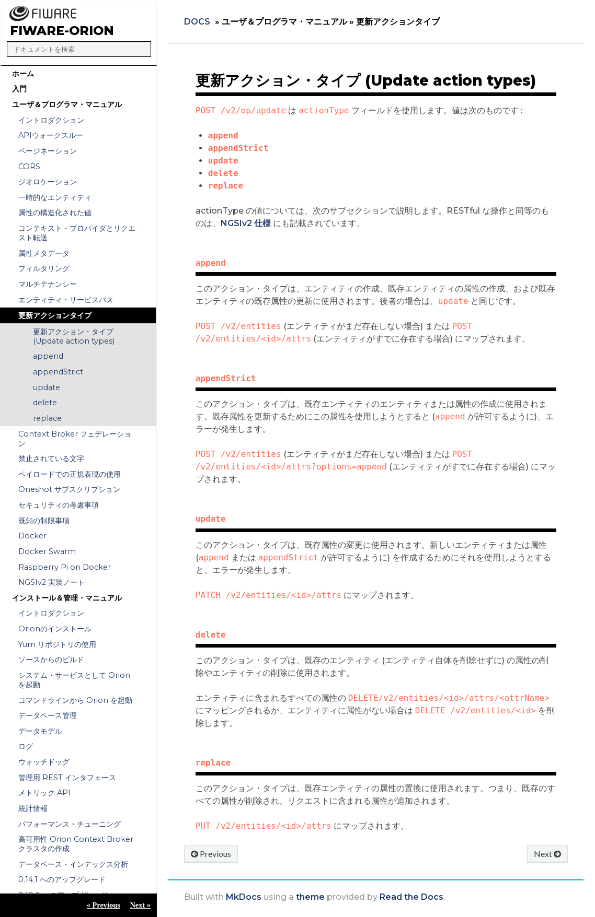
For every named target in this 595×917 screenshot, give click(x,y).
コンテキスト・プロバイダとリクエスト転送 (76, 233)
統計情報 (33, 808)
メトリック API (44, 792)
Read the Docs (411, 897)
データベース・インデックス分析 (73, 864)
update (46, 387)
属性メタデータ (44, 253)
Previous (211, 854)
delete (45, 402)
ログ (25, 746)
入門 (19, 88)
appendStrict (58, 372)
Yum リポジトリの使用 (57, 644)
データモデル (40, 731)
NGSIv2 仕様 (246, 223)
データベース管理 (47, 715)
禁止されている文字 (51, 458)
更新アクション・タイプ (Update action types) (74, 336)
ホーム (23, 73)
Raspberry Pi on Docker (64, 567)
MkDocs (243, 897)
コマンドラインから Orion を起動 (75, 700)
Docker (32, 535)
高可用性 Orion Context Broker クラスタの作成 (75, 843)
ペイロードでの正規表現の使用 (69, 474)
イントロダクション (51, 120)
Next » (140, 905)
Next (547, 854)
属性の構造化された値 (54, 212)
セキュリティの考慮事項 (58, 505)
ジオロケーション (47, 181)
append (48, 356)
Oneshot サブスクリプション (69, 489)
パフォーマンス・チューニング (69, 824)
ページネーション (47, 151)
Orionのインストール (54, 628)
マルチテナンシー (47, 284)
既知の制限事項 (44, 520)
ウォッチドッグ (44, 762)
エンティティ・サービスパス (65, 299)
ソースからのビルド (51, 659)
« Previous (103, 905)
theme (310, 897)
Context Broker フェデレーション (74, 438)
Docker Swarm (47, 551)
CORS (29, 166)
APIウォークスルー (50, 135)
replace (47, 418)
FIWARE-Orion (62, 30)
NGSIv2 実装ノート (51, 582)
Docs (197, 22)
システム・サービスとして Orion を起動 (74, 680)
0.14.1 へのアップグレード (62, 879)
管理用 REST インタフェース (67, 777)
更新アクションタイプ (54, 315)
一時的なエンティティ (54, 197)
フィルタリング (44, 268)
